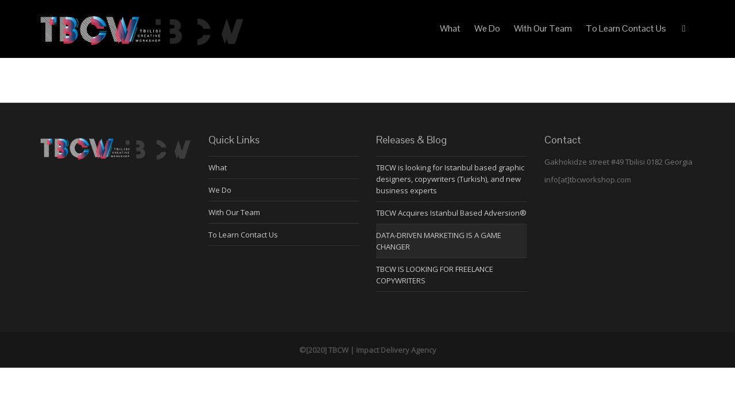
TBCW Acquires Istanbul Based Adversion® (451, 213)
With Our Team (543, 28)
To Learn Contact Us (626, 28)
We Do (487, 28)
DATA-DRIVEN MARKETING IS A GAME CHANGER (438, 241)
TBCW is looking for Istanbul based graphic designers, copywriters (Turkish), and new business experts (450, 179)
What (450, 28)
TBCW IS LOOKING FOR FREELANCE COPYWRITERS (434, 275)
